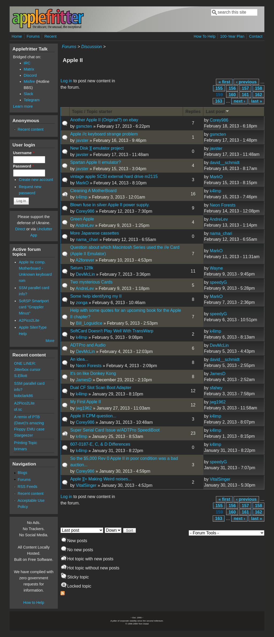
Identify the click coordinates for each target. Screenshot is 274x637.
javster (82, 140)
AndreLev (85, 225)
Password (23, 166)
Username (23, 153)
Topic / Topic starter (92, 111)
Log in (66, 81)
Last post (218, 111)
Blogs (22, 473)
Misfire (29, 81)
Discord (30, 75)
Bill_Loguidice (89, 323)
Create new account (36, 179)
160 (232, 94)
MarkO (82, 183)
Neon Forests (222, 205)
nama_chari (87, 239)
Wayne (216, 268)
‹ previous (246, 82)
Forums (33, 36)
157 (245, 88)
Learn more (23, 106)
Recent (50, 36)
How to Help (33, 602)
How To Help (204, 36)
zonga (81, 302)
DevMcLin (85, 274)
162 (258, 94)
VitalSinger (86, 485)
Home (17, 36)
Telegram (32, 100)
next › (239, 101)
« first (224, 82)
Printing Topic (25, 443)
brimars (20, 449)
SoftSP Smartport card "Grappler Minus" (34, 307)
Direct (20, 229)
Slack (28, 94)
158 (258, 88)
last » (256, 101)
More (49, 341)
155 (219, 88)
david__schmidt (224, 162)
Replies (193, 111)
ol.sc (18, 409)
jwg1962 (84, 408)
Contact (255, 36)
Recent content (31, 129)
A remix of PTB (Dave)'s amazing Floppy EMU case (29, 423)
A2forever (85, 260)
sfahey (216, 388)
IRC (27, 63)
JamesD (84, 380)
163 (218, 101)
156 (232, 88)
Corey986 (219, 120)
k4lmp (81, 197)
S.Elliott (20, 376)
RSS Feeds (27, 486)
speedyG (218, 282)
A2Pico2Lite (29, 320)
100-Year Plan (232, 36)
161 (245, 94)
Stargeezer (23, 435)
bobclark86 (23, 396)
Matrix (29, 69)
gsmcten (84, 126)
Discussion (91, 46)
